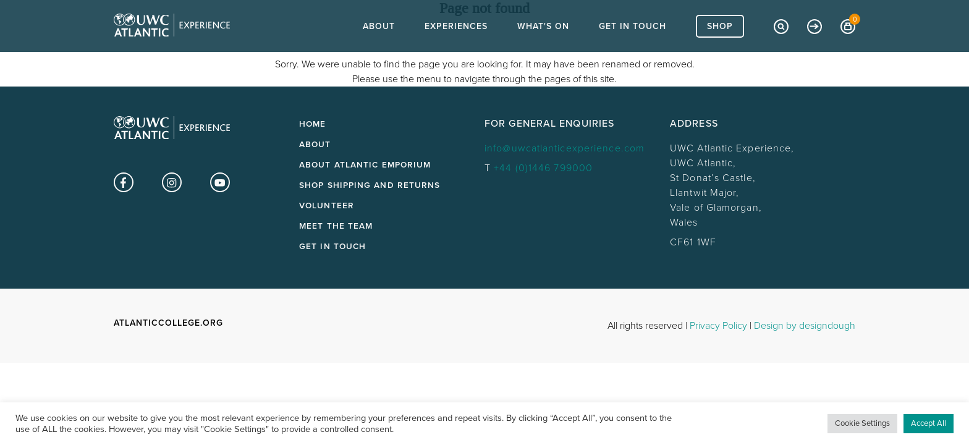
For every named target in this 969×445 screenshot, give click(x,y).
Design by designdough (804, 326)
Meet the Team (336, 226)
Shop (720, 49)
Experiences (456, 49)
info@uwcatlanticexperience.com (565, 148)
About (379, 49)
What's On (543, 49)
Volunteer (326, 206)
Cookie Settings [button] (862, 423)
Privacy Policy (718, 326)
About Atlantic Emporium (365, 165)
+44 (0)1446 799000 (543, 168)
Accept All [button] (928, 423)
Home (312, 124)
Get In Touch (632, 49)
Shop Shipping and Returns (370, 185)
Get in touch (332, 247)
